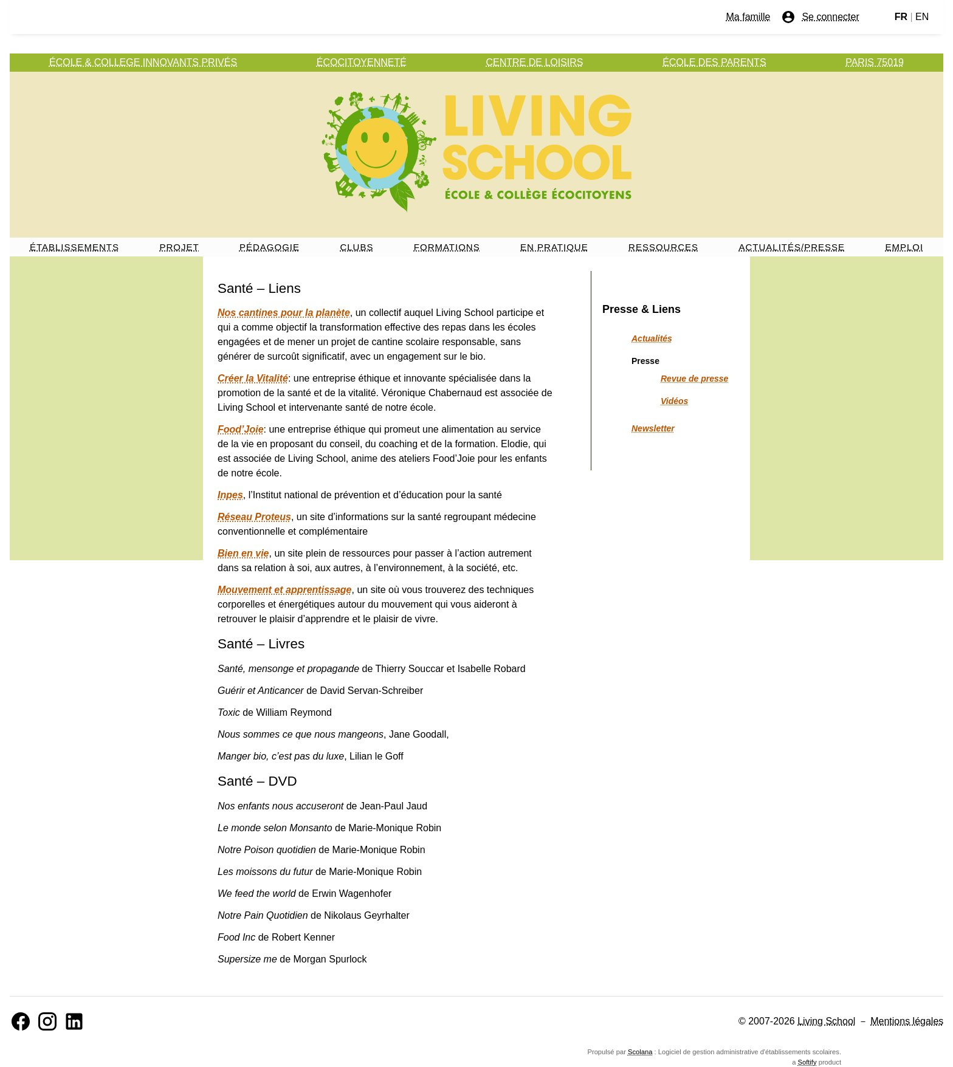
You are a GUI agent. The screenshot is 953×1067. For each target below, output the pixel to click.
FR (901, 17)
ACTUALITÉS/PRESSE (791, 247)
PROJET (179, 247)
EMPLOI (904, 247)
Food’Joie (241, 429)
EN (922, 17)
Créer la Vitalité (253, 378)
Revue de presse (694, 378)
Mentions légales (906, 1021)
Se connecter (820, 17)
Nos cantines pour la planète (284, 312)
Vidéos (674, 401)
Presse (645, 361)
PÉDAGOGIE (269, 247)
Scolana (640, 1051)
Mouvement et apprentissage (285, 590)
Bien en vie (243, 553)
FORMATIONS (447, 247)
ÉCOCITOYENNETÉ (362, 62)
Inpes (230, 495)
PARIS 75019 (874, 62)
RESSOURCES (663, 247)
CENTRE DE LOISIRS (534, 62)
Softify (806, 1062)
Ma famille (748, 17)
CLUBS (356, 247)
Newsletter (653, 428)
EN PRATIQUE (554, 247)
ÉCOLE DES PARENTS (714, 62)
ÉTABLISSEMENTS (74, 247)
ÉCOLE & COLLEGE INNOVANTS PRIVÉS (143, 62)
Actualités (651, 338)
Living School (826, 1021)
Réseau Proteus (254, 517)
